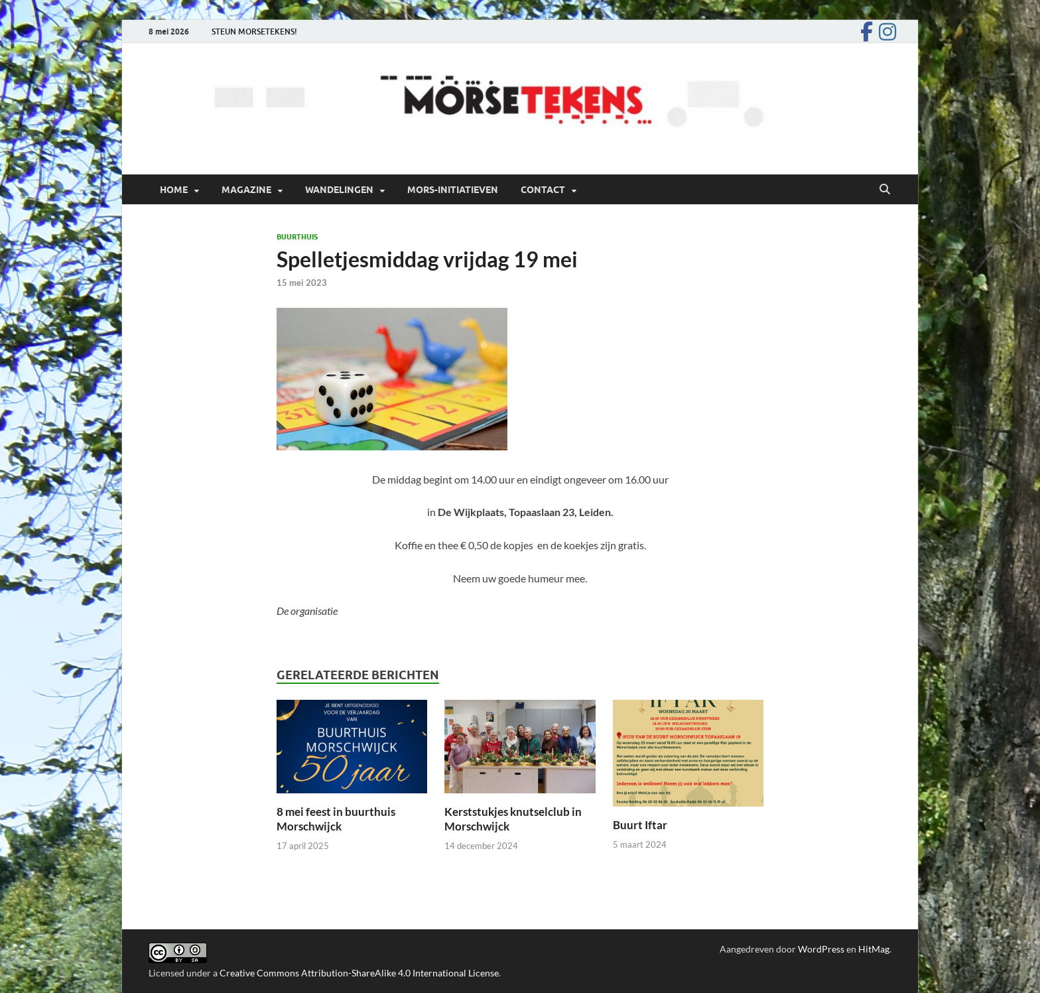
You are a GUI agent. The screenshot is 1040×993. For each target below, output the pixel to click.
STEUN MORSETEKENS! (254, 31)
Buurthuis (297, 236)
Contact (543, 189)
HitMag (873, 949)
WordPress (821, 949)
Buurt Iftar (640, 825)
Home (174, 189)
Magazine (246, 189)
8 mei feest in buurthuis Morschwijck (336, 819)
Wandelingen (339, 189)
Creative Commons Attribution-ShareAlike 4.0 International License (359, 972)
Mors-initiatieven (452, 189)
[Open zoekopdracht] (885, 189)
